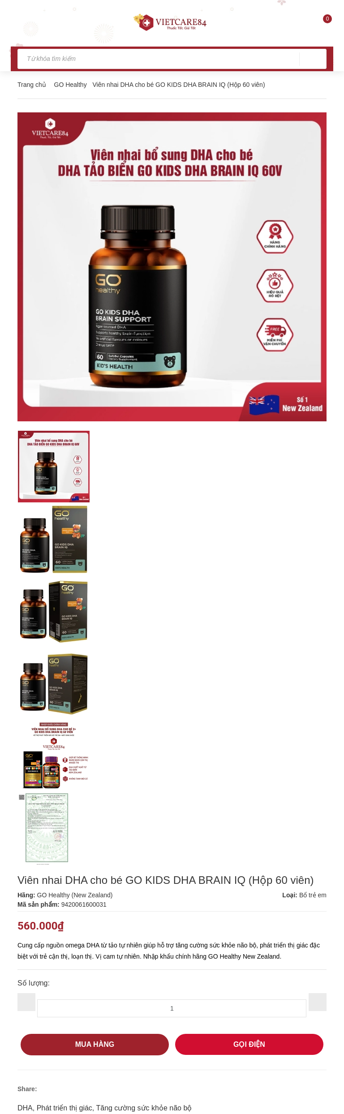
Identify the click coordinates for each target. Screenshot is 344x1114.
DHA (25, 1108)
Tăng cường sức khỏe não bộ (144, 1108)
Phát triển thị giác (64, 1108)
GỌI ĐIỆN (249, 1044)
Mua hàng (94, 1044)
